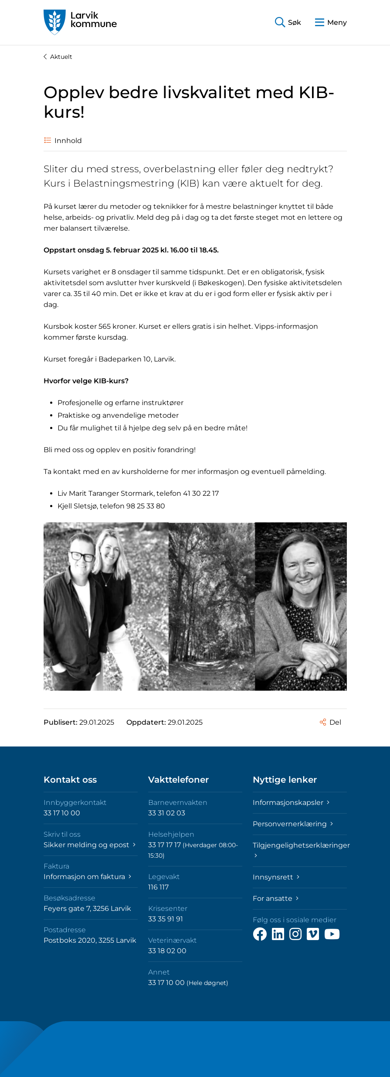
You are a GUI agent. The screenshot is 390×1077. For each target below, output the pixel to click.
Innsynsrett (276, 877)
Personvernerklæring (293, 824)
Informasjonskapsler (291, 802)
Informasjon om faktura (87, 877)
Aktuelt (58, 57)
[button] (288, 22)
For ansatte (275, 898)
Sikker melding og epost (90, 845)
